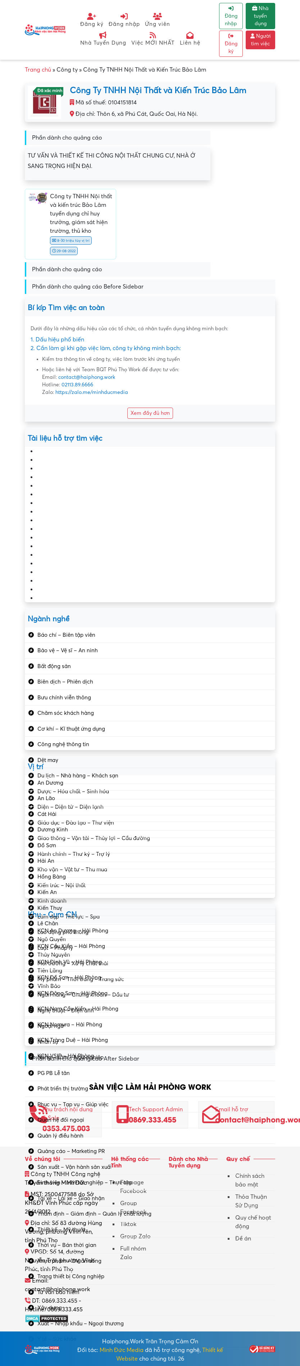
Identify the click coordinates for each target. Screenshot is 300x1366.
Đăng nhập (124, 20)
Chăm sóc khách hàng (65, 713)
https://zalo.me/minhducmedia (91, 392)
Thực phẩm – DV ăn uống (69, 1261)
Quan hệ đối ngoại (60, 1120)
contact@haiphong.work (86, 377)
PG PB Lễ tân (53, 1073)
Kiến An (47, 892)
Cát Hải (46, 814)
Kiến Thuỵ (49, 908)
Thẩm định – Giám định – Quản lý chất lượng (94, 1214)
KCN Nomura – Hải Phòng (69, 1024)
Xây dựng (49, 1308)
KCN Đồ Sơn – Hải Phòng (69, 977)
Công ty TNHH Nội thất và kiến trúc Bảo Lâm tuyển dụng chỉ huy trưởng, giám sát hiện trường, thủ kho (81, 213)
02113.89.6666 (77, 384)
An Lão (46, 798)
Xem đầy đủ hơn (150, 413)
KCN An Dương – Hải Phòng (72, 931)
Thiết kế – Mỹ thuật (61, 1230)
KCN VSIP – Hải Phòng (65, 1056)
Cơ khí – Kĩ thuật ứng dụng (71, 729)
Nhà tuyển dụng (260, 16)
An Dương (50, 783)
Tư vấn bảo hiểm (58, 1292)
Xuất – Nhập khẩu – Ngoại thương (80, 1323)
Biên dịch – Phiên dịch (65, 682)
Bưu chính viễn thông (64, 697)
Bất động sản (54, 666)
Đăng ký (92, 20)
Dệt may (47, 760)
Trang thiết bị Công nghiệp (70, 1276)
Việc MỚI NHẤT (153, 39)
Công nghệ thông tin (63, 744)
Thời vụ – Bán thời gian (66, 1245)
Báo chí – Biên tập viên (66, 635)
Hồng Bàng (51, 877)
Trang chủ (38, 70)
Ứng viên (157, 20)
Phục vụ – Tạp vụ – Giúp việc (73, 1104)
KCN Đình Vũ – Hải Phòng (69, 962)
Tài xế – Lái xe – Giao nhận (71, 1198)
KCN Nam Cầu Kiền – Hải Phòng (77, 1009)
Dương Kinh (52, 829)
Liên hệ (190, 39)
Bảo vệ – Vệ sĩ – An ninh (67, 650)
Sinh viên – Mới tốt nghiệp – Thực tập (84, 1182)
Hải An (45, 861)
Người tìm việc (260, 39)
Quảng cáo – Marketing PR (71, 1151)
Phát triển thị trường (62, 1089)
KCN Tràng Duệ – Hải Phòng (72, 1040)
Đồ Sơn (46, 845)
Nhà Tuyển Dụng (103, 39)
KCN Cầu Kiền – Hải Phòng (71, 946)
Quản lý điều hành (60, 1136)
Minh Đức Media (122, 1350)
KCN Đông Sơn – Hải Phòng (72, 993)
